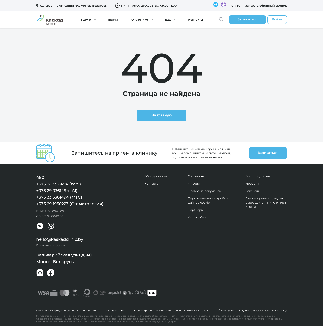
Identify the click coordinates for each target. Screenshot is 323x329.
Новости (252, 183)
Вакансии (253, 191)
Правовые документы (204, 191)
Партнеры (196, 210)
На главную (161, 115)
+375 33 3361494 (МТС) (59, 197)
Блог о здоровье (258, 176)
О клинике (139, 19)
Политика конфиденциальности (57, 310)
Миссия (194, 183)
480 (237, 5)
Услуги (86, 19)
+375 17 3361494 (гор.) (58, 184)
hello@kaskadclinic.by (59, 239)
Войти (277, 19)
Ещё (168, 19)
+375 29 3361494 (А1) (56, 190)
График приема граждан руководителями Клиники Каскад (266, 202)
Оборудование (155, 176)
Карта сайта (197, 217)
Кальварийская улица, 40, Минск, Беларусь (64, 258)
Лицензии (89, 310)
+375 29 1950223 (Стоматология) (69, 204)
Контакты (195, 19)
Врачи (113, 19)
